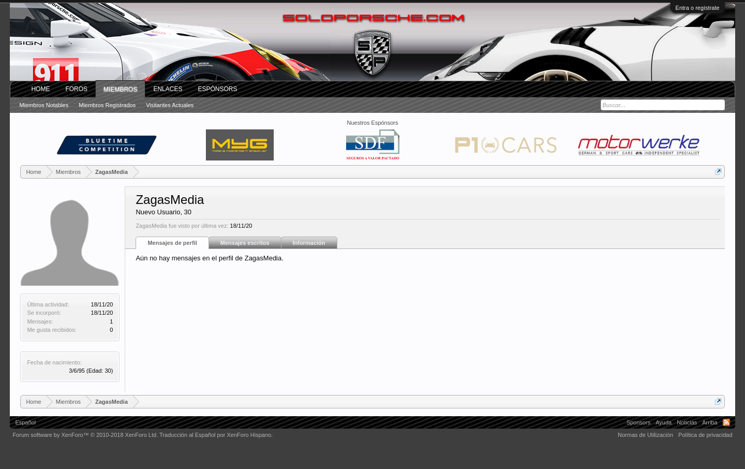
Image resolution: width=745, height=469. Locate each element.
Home (40, 89)
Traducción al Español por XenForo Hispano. (216, 435)
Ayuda (663, 422)
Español (25, 422)
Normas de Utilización (645, 435)
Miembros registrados (107, 105)
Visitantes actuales (169, 105)
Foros (76, 89)
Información (309, 243)
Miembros (120, 89)
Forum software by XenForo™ (85, 435)
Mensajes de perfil (172, 243)
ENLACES (167, 89)
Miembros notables (43, 105)
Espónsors (217, 89)
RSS (726, 422)
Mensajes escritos (245, 243)
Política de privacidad (705, 435)
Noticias (687, 422)
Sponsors (638, 422)
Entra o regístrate (698, 8)
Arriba (709, 422)
